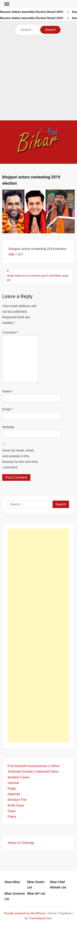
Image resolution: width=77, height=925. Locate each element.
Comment (10, 332)
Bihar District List (35, 884)
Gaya (11, 811)
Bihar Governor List (14, 896)
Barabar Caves (19, 777)
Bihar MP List (36, 893)
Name (7, 391)
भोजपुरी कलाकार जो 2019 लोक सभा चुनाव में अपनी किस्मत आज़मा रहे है (37, 277)
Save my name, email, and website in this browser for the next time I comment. (20, 459)
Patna (12, 816)
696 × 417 (16, 254)
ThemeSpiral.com (40, 918)
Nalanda (14, 794)
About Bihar (12, 882)
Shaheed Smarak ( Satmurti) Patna (33, 771)
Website (8, 427)
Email (7, 409)
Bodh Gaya (16, 805)
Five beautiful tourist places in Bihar (34, 766)
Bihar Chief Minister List (58, 884)
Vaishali (13, 783)
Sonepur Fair (17, 799)
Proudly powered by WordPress (24, 913)
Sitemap (28, 842)
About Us (14, 842)
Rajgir (12, 788)
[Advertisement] (38, 75)
